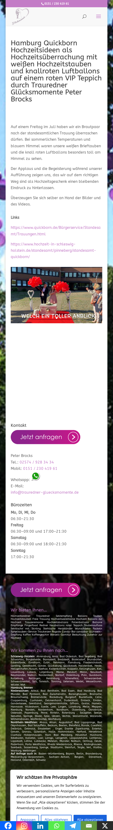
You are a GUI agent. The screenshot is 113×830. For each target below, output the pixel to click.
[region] (61, 800)
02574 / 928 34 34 (37, 462)
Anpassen (27, 820)
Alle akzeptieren (90, 820)
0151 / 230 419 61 (56, 3)
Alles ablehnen (56, 820)
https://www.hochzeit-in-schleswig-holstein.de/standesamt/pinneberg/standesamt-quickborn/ (53, 250)
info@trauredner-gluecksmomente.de (45, 492)
